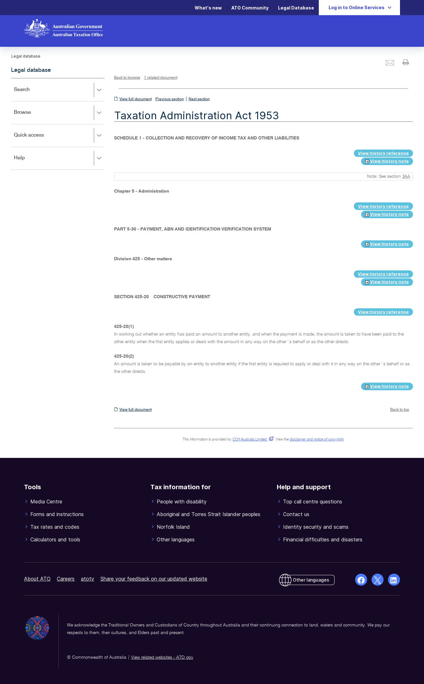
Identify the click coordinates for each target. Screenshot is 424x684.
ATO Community (250, 7)
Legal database (31, 70)
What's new (208, 7)
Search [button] (59, 90)
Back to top (399, 410)
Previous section (169, 99)
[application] (58, 124)
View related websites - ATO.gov (162, 657)
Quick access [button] (59, 136)
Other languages (311, 579)
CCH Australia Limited (252, 439)
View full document (135, 99)
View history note (387, 160)
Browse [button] (59, 113)
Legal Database (296, 7)
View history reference (383, 153)
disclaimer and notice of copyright (316, 439)
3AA (406, 176)
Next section (199, 99)
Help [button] (59, 158)
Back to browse (127, 78)
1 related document (160, 78)
